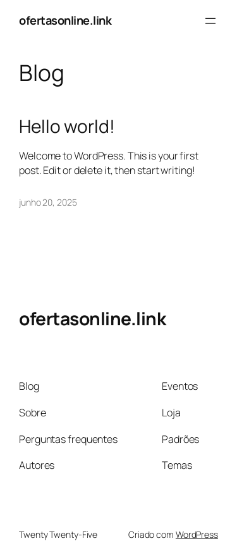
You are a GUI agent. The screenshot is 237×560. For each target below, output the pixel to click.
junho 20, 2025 (48, 202)
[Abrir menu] (210, 20)
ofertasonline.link (65, 20)
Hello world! (67, 126)
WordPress (197, 534)
